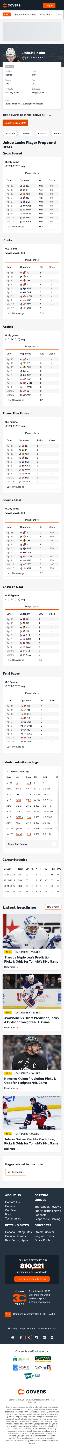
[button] (32, 844)
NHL (6, 14)
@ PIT (18, 788)
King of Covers (44, 1236)
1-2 (29, 828)
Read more (54, 907)
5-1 (29, 811)
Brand (8, 1214)
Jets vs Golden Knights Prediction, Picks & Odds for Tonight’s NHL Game (31, 1141)
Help (22, 1328)
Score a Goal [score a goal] (12, 500)
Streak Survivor (44, 1232)
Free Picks (46, 14)
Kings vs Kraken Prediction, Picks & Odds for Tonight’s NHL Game (30, 1081)
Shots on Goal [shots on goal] (13, 586)
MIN (20, 891)
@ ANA (19, 834)
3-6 (29, 806)
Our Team (11, 1210)
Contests (43, 1225)
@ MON (19, 817)
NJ (17, 783)
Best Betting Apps (16, 1240)
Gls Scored (10, 133)
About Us (13, 1195)
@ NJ (18, 800)
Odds (59, 14)
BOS (20, 874)
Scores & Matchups (25, 14)
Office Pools (42, 1240)
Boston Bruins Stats (15, 122)
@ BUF (19, 806)
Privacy (31, 1328)
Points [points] (7, 240)
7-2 (29, 800)
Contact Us (12, 1202)
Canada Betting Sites (18, 1232)
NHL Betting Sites (16, 1172)
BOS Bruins (33, 57)
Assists (42, 133)
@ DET (19, 828)
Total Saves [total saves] (11, 673)
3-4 (29, 822)
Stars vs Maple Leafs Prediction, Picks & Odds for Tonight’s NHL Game (31, 959)
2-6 (29, 834)
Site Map (13, 1328)
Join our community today (32, 1279)
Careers (10, 1206)
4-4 (29, 783)
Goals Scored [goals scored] (12, 153)
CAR (18, 811)
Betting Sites (17, 1225)
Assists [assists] (8, 326)
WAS (18, 822)
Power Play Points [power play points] (16, 413)
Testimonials (13, 1218)
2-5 (29, 794)
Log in (49, 5)
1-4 (29, 817)
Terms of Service (47, 1328)
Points (26, 133)
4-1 (29, 788)
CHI (17, 794)
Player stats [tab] (32, 173)
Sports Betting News (48, 1210)
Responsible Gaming (47, 1219)
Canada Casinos (15, 1236)
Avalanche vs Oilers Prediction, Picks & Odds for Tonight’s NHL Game (31, 1020)
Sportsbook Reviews (48, 1206)
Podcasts (40, 1215)
